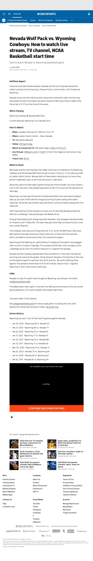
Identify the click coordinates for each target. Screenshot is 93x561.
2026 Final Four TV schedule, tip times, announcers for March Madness (31, 443)
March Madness (9, 492)
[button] (72, 20)
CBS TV (35, 492)
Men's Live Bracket (34, 25)
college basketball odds (20, 281)
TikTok (35, 507)
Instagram (37, 510)
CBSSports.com (30, 152)
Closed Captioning (70, 492)
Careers (36, 483)
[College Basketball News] (17, 20)
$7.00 (26, 158)
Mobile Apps (7, 495)
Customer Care (9, 507)
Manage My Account (71, 504)
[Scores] (33, 20)
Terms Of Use (68, 479)
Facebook (37, 513)
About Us (36, 479)
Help (4, 504)
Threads (36, 519)
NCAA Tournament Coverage (18, 25)
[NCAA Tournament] (45, 20)
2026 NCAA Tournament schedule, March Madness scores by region (30, 464)
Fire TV (63, 148)
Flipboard (36, 522)
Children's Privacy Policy (72, 486)
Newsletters (68, 507)
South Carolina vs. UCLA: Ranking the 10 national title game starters (31, 454)
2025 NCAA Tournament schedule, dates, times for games (69, 464)
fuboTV (43, 152)
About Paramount (40, 486)
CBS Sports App (25, 144)
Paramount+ (38, 489)
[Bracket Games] (61, 20)
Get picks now (52, 307)
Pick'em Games (9, 479)
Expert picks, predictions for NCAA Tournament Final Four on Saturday (69, 443)
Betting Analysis (9, 489)
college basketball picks (23, 303)
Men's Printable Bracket (49, 25)
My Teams (67, 510)
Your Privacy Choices (71, 489)
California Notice (69, 495)
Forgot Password (69, 513)
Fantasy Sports (9, 483)
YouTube (36, 504)
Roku (53, 148)
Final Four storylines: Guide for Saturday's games (70, 453)
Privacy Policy (68, 483)
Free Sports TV (8, 486)
